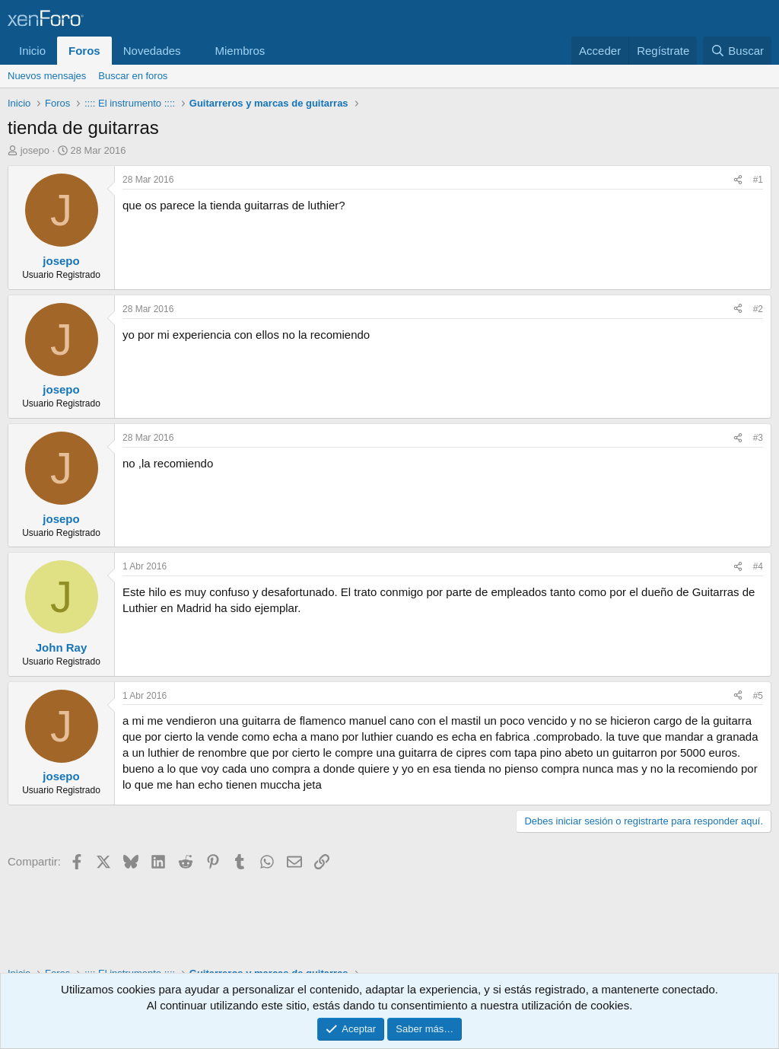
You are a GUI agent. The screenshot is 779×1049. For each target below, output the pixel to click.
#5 (758, 695)
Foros (84, 50)
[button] (192, 51)
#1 (758, 179)
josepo (35, 150)
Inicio (32, 50)
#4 (758, 566)
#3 (758, 437)
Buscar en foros (132, 75)
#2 (758, 309)
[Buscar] (737, 51)
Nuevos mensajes (47, 75)
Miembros (240, 50)
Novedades (152, 50)
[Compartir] (738, 180)
